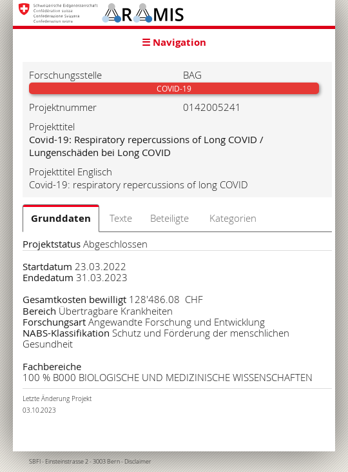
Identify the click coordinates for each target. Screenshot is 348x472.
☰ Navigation (174, 42)
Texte (121, 217)
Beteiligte (169, 217)
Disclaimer (137, 462)
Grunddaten (61, 218)
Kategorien (232, 217)
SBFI (35, 462)
